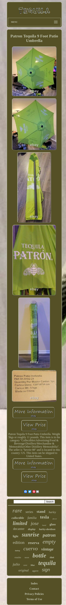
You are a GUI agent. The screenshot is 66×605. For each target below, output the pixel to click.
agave (35, 570)
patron (49, 535)
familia (32, 518)
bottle (39, 555)
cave (25, 565)
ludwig (17, 551)
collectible (18, 518)
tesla (44, 517)
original (23, 570)
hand (44, 525)
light (15, 536)
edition (19, 542)
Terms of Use (34, 599)
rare (17, 510)
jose (35, 523)
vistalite (17, 557)
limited (20, 523)
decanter (18, 529)
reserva (33, 543)
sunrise (30, 534)
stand (41, 511)
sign (46, 569)
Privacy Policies (34, 593)
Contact (34, 588)
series (29, 512)
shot (52, 557)
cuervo (30, 548)
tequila (47, 563)
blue (33, 565)
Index (34, 583)
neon (27, 557)
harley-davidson (47, 529)
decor (54, 519)
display (32, 529)
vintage (47, 549)
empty (49, 542)
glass (53, 524)
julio (16, 564)
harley (52, 512)
